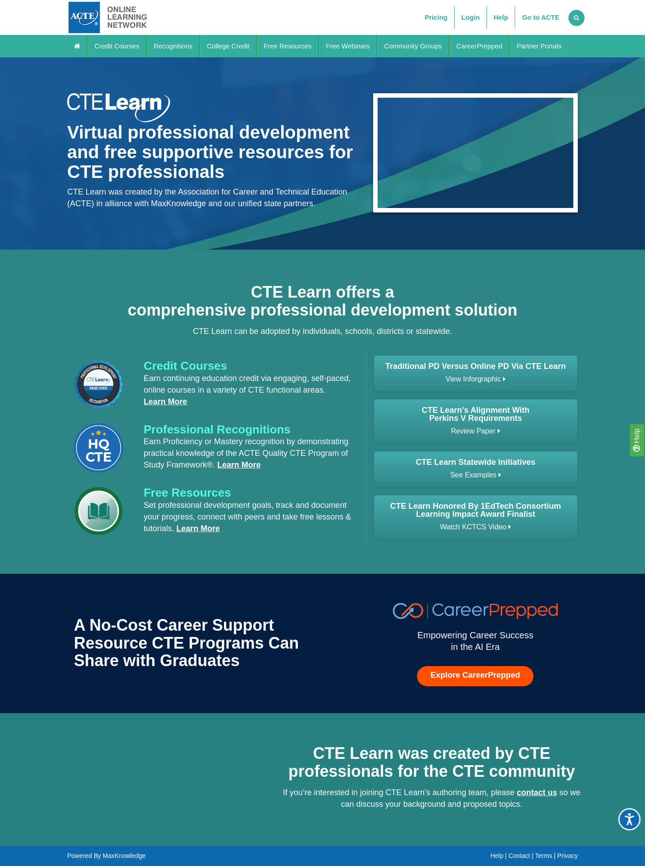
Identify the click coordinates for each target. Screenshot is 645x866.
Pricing (436, 17)
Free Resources (288, 46)
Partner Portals (538, 46)
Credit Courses (117, 46)
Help (636, 440)
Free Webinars (348, 46)
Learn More (165, 401)
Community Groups (413, 46)
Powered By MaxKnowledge (106, 855)
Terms (543, 855)
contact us (537, 792)
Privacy (567, 855)
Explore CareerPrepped (475, 675)
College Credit (228, 46)
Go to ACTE (540, 17)
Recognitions (173, 46)
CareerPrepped (479, 46)
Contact (519, 855)
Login (470, 17)
